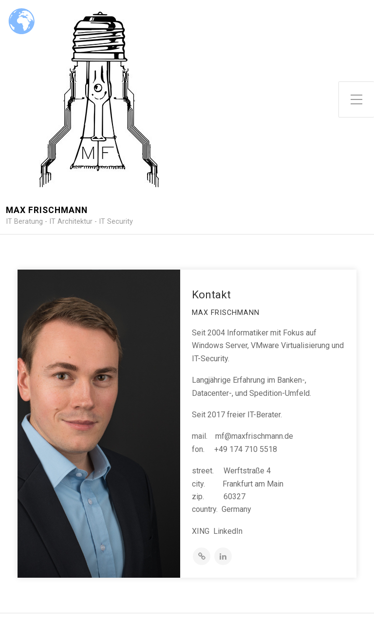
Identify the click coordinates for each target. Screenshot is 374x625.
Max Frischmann (47, 210)
